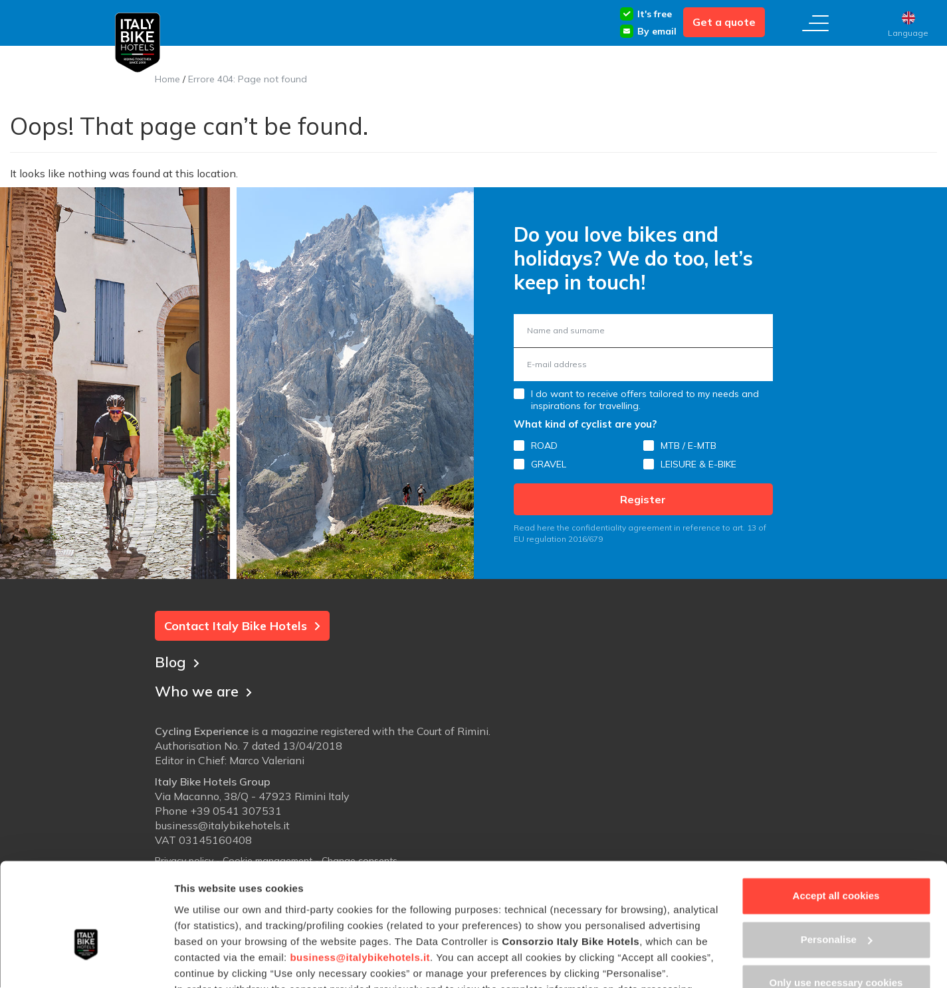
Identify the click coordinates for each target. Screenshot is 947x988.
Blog (177, 660)
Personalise (837, 859)
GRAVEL (548, 464)
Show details (205, 961)
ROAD (544, 446)
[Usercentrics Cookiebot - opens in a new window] (86, 962)
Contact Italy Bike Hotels (242, 625)
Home (167, 79)
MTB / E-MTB (688, 446)
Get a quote (724, 22)
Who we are (205, 690)
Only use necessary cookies (836, 903)
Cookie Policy (299, 925)
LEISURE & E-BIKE (698, 464)
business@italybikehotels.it (360, 877)
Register (643, 499)
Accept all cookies (836, 816)
